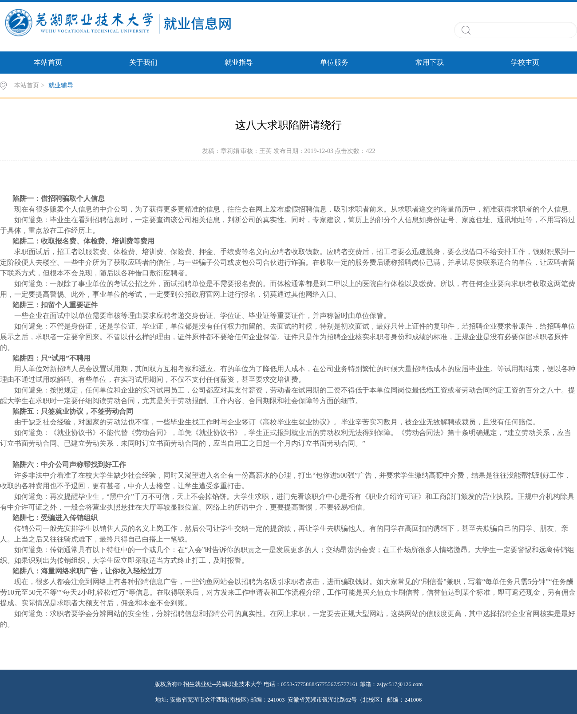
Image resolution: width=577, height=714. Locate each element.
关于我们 (143, 62)
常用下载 (429, 62)
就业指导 (239, 62)
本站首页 (48, 62)
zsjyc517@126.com (400, 684)
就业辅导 (60, 85)
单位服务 (334, 62)
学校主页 (525, 62)
